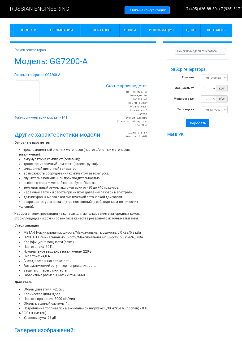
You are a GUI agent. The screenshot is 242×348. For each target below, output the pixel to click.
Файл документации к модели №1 (40, 117)
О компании (61, 30)
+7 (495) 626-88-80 (200, 9)
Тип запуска (185, 109)
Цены (191, 30)
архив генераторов (31, 50)
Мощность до (184, 98)
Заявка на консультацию (147, 10)
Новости (28, 30)
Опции (130, 30)
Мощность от (184, 88)
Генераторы (100, 30)
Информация (161, 30)
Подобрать (197, 123)
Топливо (188, 77)
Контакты (216, 30)
